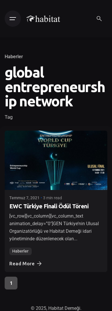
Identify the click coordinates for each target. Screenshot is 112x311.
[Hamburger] (13, 18)
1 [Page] (11, 283)
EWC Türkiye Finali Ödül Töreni (48, 206)
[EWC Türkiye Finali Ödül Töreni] (56, 160)
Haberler (14, 56)
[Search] (99, 18)
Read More (26, 263)
